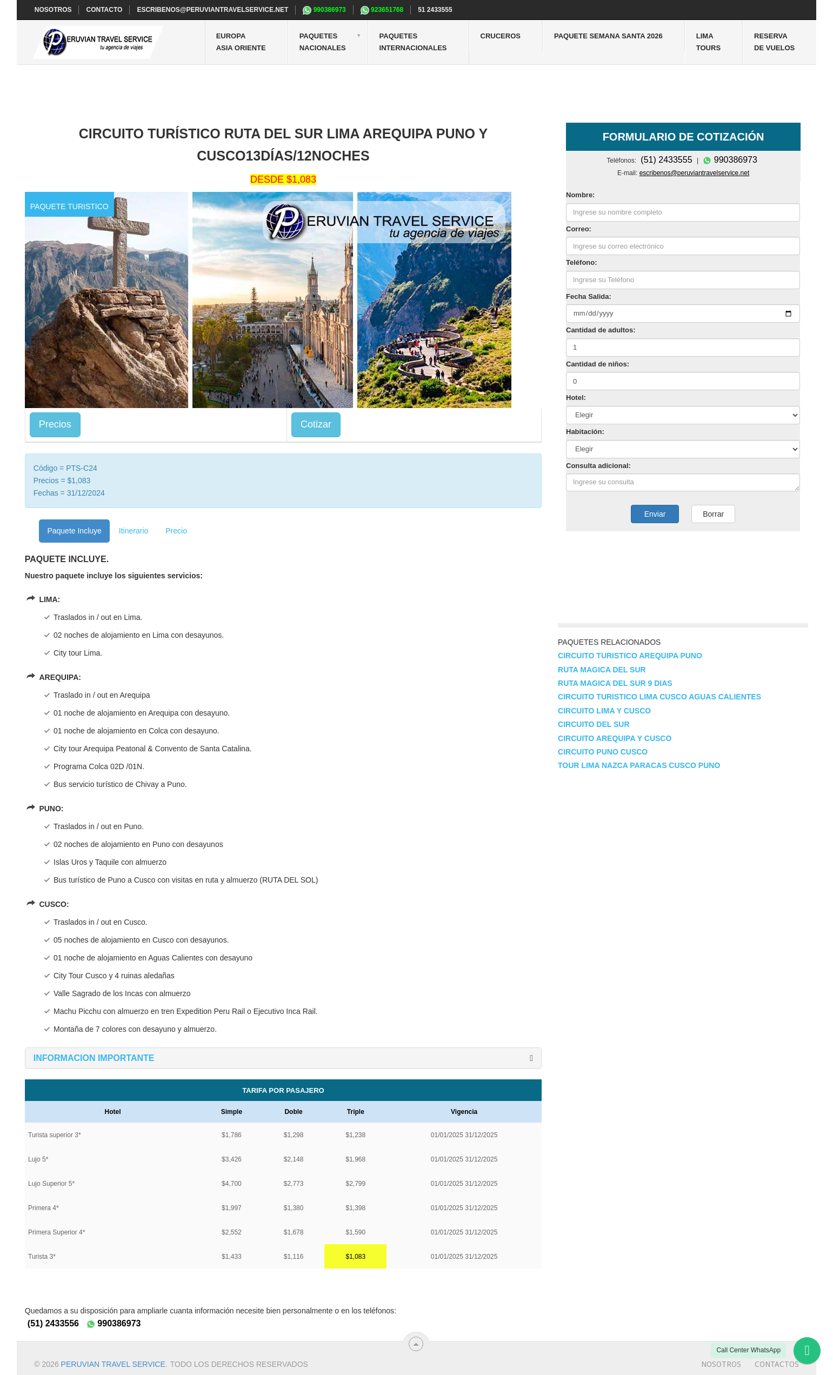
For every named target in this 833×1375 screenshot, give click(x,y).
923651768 (382, 10)
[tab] (283, 1058)
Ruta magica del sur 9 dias (615, 683)
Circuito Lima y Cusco (604, 710)
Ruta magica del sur (602, 669)
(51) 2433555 (666, 159)
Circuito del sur (594, 724)
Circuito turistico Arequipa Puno (630, 655)
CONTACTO (104, 10)
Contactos (777, 1364)
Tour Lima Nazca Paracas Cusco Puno (639, 765)
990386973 (324, 10)
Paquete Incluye (74, 530)
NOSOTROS (53, 10)
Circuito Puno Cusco (603, 751)
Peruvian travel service (113, 1364)
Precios (55, 424)
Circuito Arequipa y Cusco (614, 738)
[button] (94, 1058)
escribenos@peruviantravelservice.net (212, 10)
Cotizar (316, 424)
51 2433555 (435, 10)
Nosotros (721, 1364)
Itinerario (133, 530)
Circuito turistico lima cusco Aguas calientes (659, 696)
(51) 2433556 (53, 1323)
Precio (176, 530)
